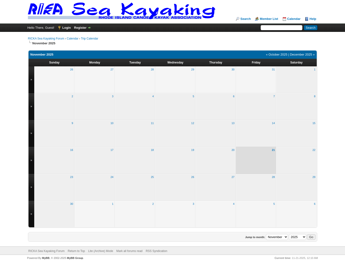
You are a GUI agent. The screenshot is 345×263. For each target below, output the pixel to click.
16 (71, 150)
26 (71, 69)
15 (313, 123)
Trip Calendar (89, 38)
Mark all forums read (129, 251)
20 (232, 150)
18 (152, 150)
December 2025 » (302, 54)
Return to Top (76, 251)
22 (313, 150)
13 (232, 123)
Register (80, 27)
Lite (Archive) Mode (100, 251)
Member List (269, 19)
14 (273, 123)
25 (152, 177)
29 (192, 69)
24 (111, 177)
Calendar (294, 19)
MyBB (45, 258)
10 (111, 123)
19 (192, 150)
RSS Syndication (156, 251)
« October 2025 (277, 54)
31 (273, 69)
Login (66, 27)
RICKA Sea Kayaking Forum (46, 38)
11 (152, 123)
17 (111, 150)
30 (232, 69)
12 (192, 123)
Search (245, 19)
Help (313, 19)
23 (71, 177)
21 (273, 150)
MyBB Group (75, 258)
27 (111, 69)
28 (152, 69)
